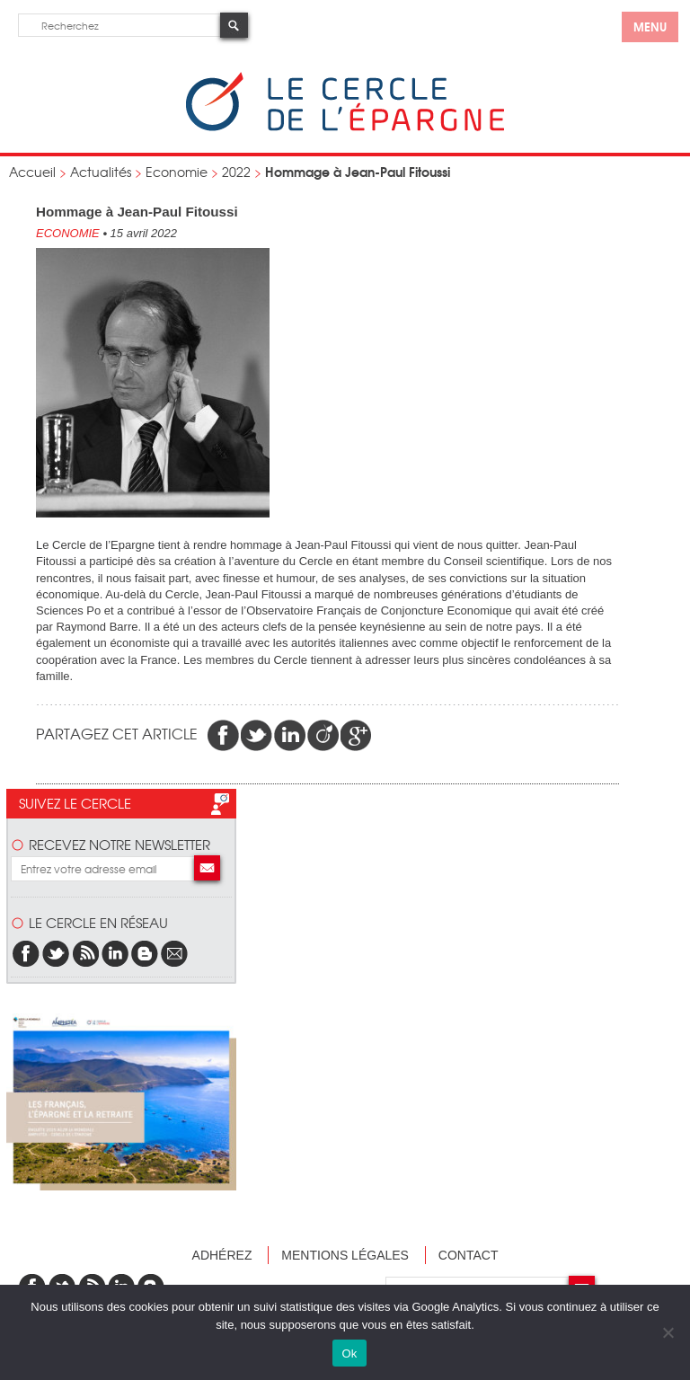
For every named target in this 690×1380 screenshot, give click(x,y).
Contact (468, 1255)
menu (650, 26)
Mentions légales (345, 1255)
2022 (236, 172)
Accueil (32, 172)
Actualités (100, 172)
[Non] (668, 1332)
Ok (349, 1353)
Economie (177, 172)
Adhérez (222, 1255)
